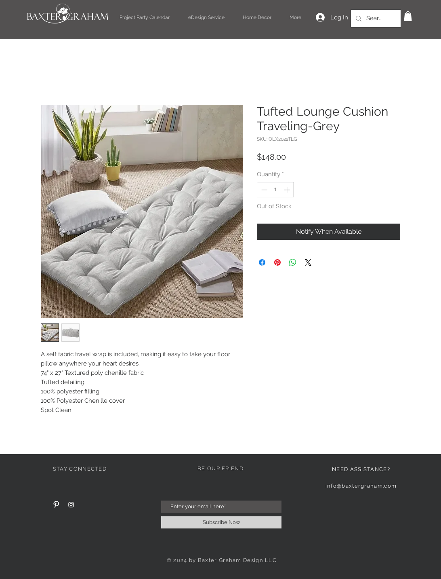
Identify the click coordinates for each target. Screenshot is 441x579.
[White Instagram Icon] (71, 504)
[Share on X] (308, 262)
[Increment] (287, 189)
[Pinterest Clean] (56, 504)
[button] (408, 16)
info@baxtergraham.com (361, 486)
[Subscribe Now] (221, 522)
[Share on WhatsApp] (293, 262)
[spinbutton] (275, 189)
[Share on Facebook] (262, 262)
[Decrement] (263, 189)
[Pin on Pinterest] (277, 262)
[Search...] (375, 18)
